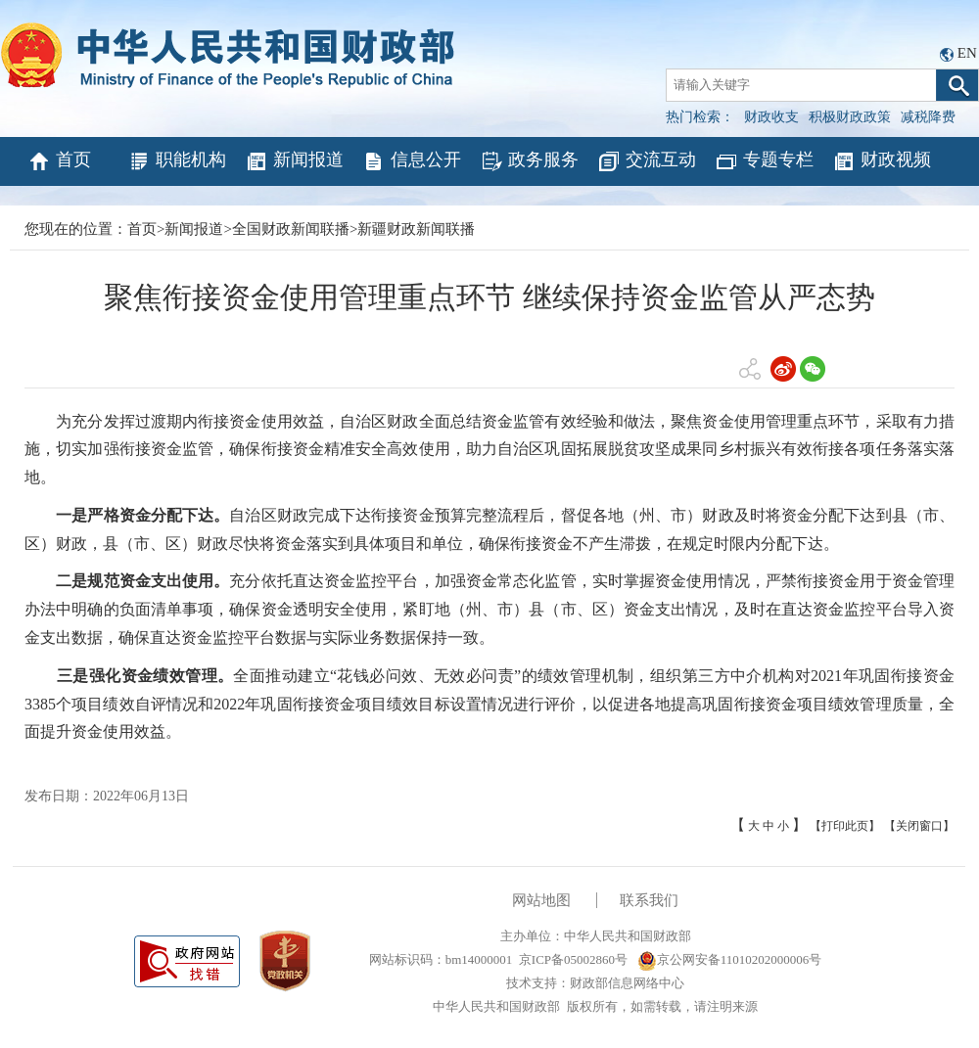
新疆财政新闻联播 (416, 229)
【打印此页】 (845, 826)
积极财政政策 (850, 117)
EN (967, 53)
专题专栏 (764, 161)
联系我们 (649, 900)
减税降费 (928, 117)
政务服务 (529, 161)
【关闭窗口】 (919, 826)
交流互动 (646, 161)
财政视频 (881, 161)
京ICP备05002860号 (573, 959)
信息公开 (411, 161)
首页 (59, 161)
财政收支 (771, 117)
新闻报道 (294, 161)
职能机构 (176, 161)
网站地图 (541, 900)
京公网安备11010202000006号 (729, 959)
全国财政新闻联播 (291, 229)
